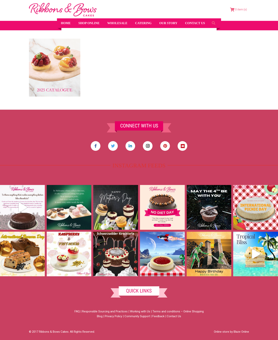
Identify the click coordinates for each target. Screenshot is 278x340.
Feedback (158, 316)
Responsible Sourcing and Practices (105, 311)
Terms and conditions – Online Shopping (178, 311)
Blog (100, 316)
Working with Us (140, 311)
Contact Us (174, 316)
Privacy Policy (113, 316)
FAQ (77, 311)
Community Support (137, 316)
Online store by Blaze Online (231, 331)
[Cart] (238, 9)
